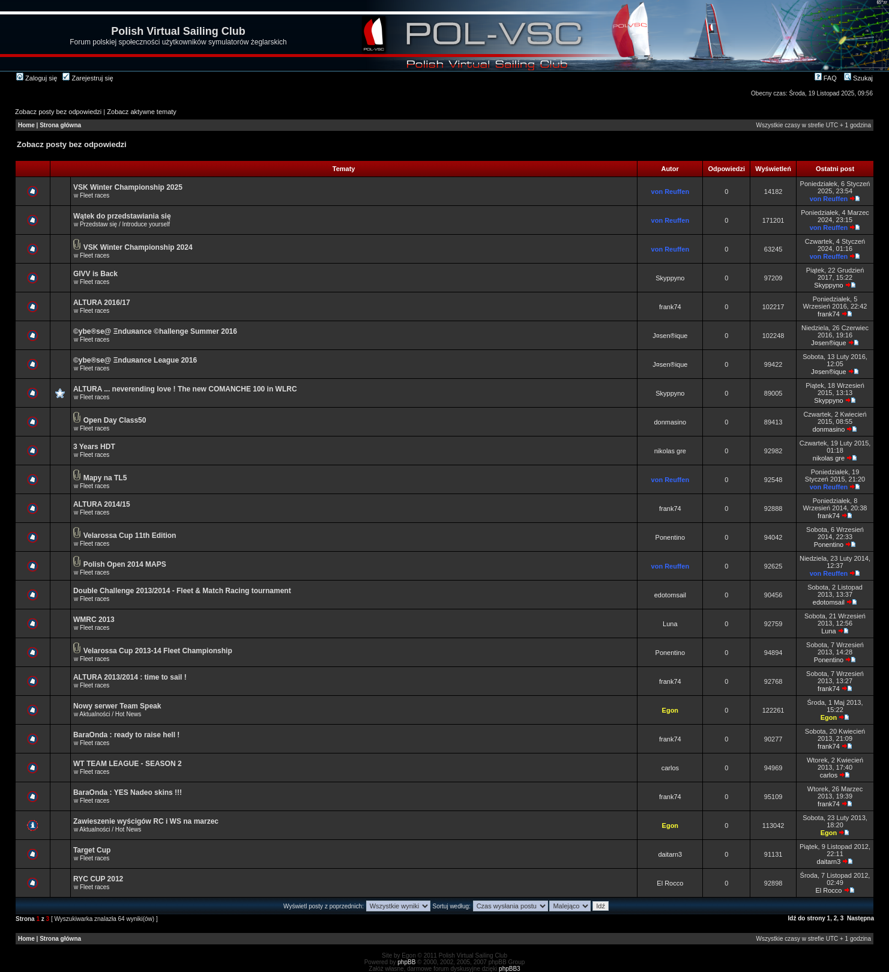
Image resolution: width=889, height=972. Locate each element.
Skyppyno (669, 278)
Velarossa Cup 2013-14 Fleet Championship (157, 651)
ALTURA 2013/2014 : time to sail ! (130, 677)
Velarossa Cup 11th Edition (129, 535)
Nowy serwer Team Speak (117, 706)
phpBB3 (509, 968)
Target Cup (91, 850)
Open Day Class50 (114, 420)
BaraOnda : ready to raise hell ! (126, 735)
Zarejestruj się (87, 78)
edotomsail (670, 595)
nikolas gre (670, 450)
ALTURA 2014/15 (101, 504)
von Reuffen (670, 191)
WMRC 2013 (94, 619)
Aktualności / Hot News (110, 714)
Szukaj (858, 78)
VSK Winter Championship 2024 (138, 247)
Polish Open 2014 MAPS (124, 564)
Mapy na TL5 (105, 478)
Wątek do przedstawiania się (122, 216)
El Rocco (670, 883)
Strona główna (60, 125)
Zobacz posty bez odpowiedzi (58, 111)
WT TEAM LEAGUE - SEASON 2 (127, 763)
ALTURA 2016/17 (101, 302)
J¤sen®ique (669, 335)
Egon (670, 710)
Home (26, 125)
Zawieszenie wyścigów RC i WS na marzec (145, 821)
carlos (670, 767)
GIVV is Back (95, 274)
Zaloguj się (36, 78)
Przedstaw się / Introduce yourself (125, 224)
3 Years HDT (94, 446)
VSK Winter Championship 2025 (127, 187)
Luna (670, 623)
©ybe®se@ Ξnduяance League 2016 (135, 360)
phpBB (406, 962)
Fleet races (94, 195)
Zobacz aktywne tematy (141, 111)
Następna (860, 918)
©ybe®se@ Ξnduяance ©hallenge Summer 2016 (155, 331)
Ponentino (670, 537)
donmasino (670, 422)
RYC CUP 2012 (98, 879)
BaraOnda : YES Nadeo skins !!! (127, 792)
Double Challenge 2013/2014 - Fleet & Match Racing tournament (182, 591)
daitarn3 (670, 854)
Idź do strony (806, 918)
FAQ (826, 78)
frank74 (670, 306)
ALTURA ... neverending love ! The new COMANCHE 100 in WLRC (185, 389)
